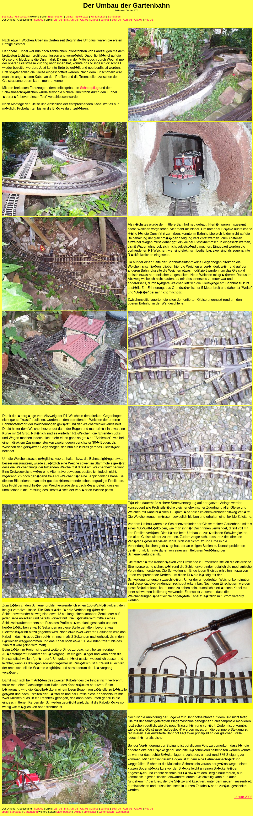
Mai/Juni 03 (71, 19)
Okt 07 (138, 19)
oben (5, 811)
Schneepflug (89, 88)
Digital (69, 16)
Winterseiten (98, 16)
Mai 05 (94, 19)
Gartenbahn (22, 16)
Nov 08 (149, 19)
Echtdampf (114, 16)
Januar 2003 (243, 797)
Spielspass (81, 16)
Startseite (7, 16)
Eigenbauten (55, 16)
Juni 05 (105, 19)
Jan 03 (58, 19)
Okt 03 (84, 19)
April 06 (127, 19)
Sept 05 (116, 19)
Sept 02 (38, 19)
